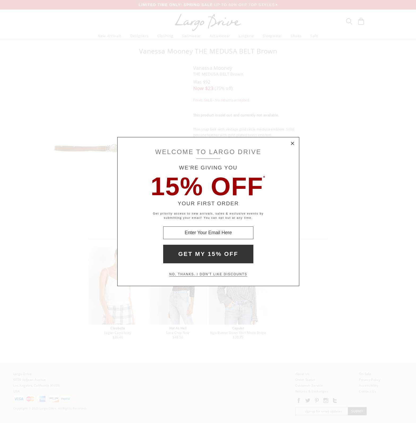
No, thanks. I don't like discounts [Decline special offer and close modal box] (208, 274)
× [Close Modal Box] (292, 143)
